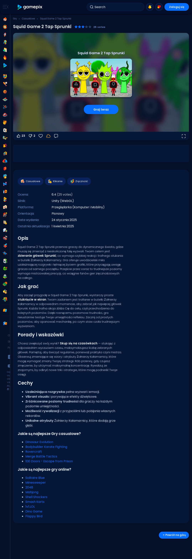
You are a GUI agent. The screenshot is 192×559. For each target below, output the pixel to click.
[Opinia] (56, 136)
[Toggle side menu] (5, 7)
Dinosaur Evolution (39, 442)
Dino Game (33, 511)
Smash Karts (34, 502)
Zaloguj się (176, 7)
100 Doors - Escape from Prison (49, 461)
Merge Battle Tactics (41, 456)
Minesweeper (35, 482)
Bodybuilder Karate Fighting (46, 447)
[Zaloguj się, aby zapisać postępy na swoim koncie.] (48, 136)
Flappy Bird (33, 516)
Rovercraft (33, 451)
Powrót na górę (174, 535)
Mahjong (31, 492)
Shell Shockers (36, 497)
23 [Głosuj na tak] (20, 136)
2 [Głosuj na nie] (31, 136)
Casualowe (28, 18)
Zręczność (79, 181)
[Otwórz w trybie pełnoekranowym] (183, 136)
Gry (15, 18)
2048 (29, 487)
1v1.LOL (30, 506)
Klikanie (55, 181)
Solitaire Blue (35, 478)
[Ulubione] (40, 136)
